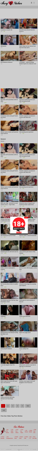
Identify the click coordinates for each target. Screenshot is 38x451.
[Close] (26, 217)
